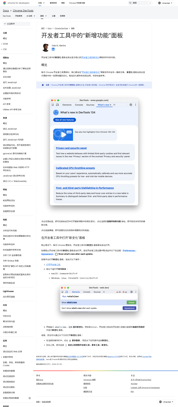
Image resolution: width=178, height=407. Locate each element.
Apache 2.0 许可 (113, 357)
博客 (63, 3)
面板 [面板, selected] (42, 16)
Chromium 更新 (89, 380)
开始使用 (18, 16)
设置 (53, 16)
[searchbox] (16, 24)
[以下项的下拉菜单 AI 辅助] (35, 15)
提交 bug (39, 380)
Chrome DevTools (23, 10)
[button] (16, 44)
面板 (72, 28)
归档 (85, 388)
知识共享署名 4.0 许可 (75, 357)
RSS (132, 391)
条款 (38, 402)
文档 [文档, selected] (40, 3)
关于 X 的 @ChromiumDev (141, 380)
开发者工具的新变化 (90, 57)
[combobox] (140, 3)
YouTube (134, 384)
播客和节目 (87, 391)
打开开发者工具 (53, 265)
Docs (6, 10)
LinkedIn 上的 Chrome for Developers (145, 388)
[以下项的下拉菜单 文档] (45, 2)
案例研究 (53, 3)
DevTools (7, 16)
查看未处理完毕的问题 (45, 384)
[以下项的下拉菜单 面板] (47, 15)
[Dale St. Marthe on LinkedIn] (53, 50)
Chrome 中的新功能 (77, 3)
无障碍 (62, 16)
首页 (42, 28)
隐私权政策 (46, 402)
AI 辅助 (29, 16)
